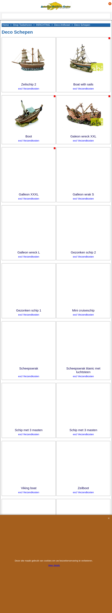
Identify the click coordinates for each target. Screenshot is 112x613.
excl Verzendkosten (28, 88)
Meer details (54, 565)
